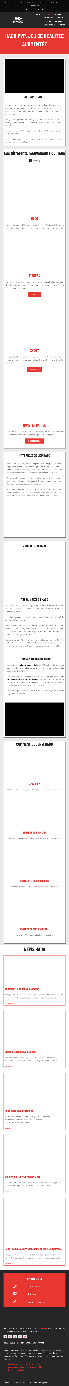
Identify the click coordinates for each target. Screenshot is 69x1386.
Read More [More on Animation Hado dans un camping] (8, 1003)
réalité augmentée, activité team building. (26, 1367)
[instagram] (34, 9)
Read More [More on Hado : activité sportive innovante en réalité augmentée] (8, 1263)
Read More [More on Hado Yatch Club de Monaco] (8, 1128)
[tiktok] (38, 9)
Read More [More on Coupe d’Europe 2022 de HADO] (8, 1066)
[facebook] (26, 9)
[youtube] (30, 9)
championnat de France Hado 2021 (22, 1176)
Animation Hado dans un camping (22, 988)
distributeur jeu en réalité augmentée (24, 1364)
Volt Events (26, 1382)
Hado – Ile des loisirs (16, 1370)
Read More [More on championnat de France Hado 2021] (8, 1191)
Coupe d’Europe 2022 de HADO (20, 1051)
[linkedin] (42, 9)
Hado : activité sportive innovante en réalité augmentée (33, 1249)
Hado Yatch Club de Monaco (19, 1110)
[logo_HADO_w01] (18, 17)
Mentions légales (40, 1382)
